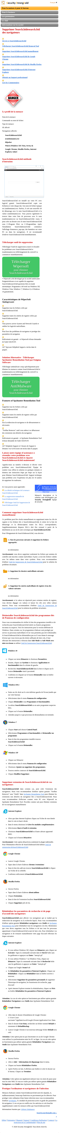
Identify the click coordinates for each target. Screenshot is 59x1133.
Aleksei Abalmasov (28, 1109)
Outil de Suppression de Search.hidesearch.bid (26, 562)
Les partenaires (8, 16)
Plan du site (41, 1122)
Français (53, 2)
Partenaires (11, 1120)
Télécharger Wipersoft (20, 267)
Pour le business (8, 12)
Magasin (19, 1120)
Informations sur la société (12, 25)
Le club (5, 21)
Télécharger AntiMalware (20, 387)
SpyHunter (12, 1101)
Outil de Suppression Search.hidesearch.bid (36, 643)
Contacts (51, 1120)
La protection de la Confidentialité (35, 1121)
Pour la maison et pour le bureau (15, 8)
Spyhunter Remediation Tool (34, 794)
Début (4, 1120)
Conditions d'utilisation (38, 1120)
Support (26, 1120)
